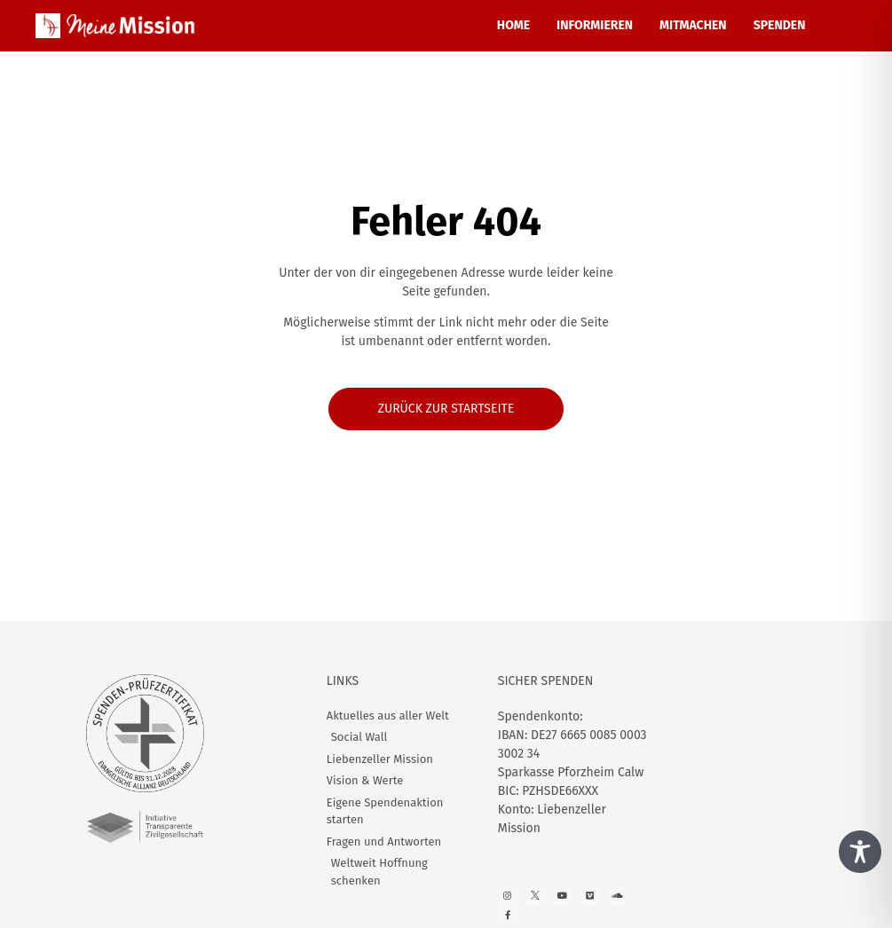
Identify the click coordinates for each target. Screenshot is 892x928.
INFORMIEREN (595, 25)
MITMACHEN (693, 25)
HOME (513, 25)
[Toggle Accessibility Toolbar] (860, 852)
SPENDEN (780, 25)
